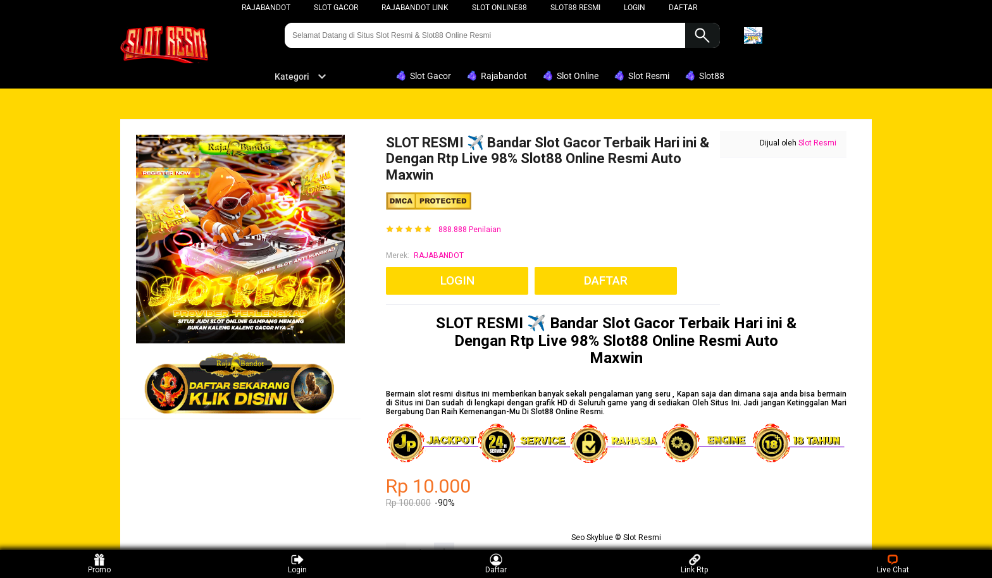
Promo (99, 563)
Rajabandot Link (415, 7)
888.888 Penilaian (469, 230)
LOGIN (634, 7)
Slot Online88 (499, 7)
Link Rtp (694, 563)
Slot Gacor (336, 7)
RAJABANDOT (439, 255)
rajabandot (266, 7)
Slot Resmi (817, 142)
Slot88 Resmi (575, 7)
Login (297, 563)
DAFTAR (683, 7)
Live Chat (893, 563)
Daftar (496, 563)
